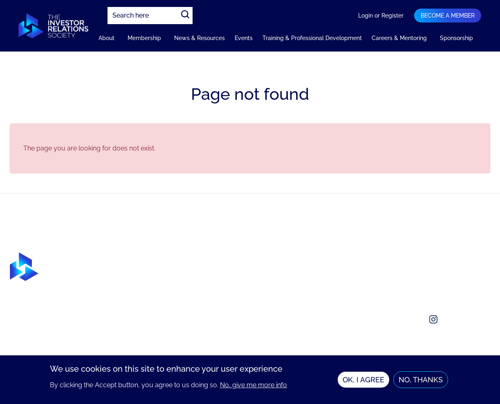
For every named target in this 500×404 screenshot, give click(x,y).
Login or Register (381, 15)
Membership (144, 38)
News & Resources (199, 38)
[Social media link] (394, 319)
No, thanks (421, 379)
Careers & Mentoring (399, 38)
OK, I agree (363, 379)
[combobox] (150, 15)
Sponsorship (456, 38)
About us (400, 257)
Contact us (402, 273)
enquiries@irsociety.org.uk (426, 290)
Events (244, 38)
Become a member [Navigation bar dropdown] (448, 15)
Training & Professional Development (312, 38)
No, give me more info (253, 385)
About (106, 38)
